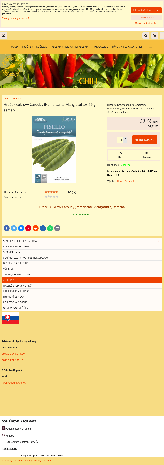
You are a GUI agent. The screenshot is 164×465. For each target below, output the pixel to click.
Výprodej (8, 268)
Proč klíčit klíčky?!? (34, 46)
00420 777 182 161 (13, 360)
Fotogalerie (100, 46)
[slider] (51, 192)
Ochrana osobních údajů (18, 428)
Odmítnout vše (146, 17)
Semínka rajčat (12, 252)
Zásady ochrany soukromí (38, 460)
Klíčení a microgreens (17, 246)
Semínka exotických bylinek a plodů (25, 257)
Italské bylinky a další (17, 285)
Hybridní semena (13, 296)
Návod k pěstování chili (127, 46)
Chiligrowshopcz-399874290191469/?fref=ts (42, 455)
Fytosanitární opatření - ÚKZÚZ (22, 441)
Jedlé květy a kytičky (16, 291)
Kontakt (10, 435)
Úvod (14, 46)
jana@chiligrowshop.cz (14, 382)
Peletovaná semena (15, 302)
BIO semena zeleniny (15, 263)
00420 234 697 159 (13, 353)
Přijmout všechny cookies (146, 10)
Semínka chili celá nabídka (82, 241)
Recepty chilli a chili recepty (70, 46)
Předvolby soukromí (12, 460)
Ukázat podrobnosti (145, 23)
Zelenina (8, 280)
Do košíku (145, 140)
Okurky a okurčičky (15, 307)
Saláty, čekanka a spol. (17, 274)
